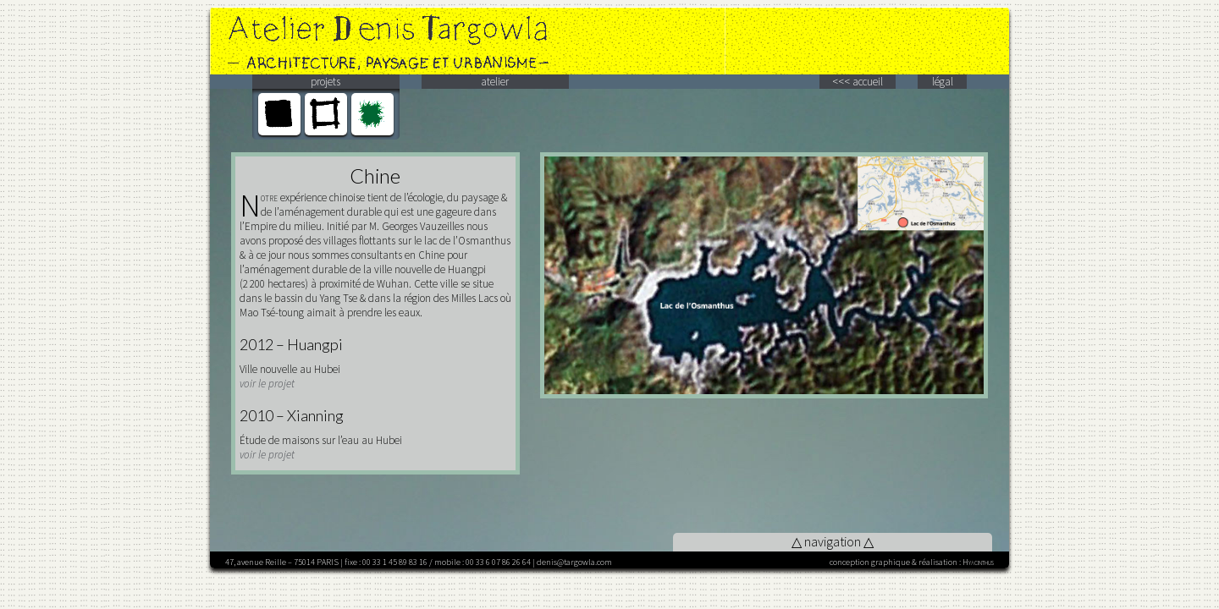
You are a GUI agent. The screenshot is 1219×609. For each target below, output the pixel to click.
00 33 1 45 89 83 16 (394, 562)
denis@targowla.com (574, 562)
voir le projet (267, 383)
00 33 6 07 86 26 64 (498, 562)
